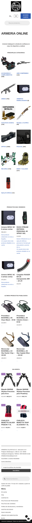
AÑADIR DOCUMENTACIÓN (9, 515)
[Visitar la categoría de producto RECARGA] (8, 161)
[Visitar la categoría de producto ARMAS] (8, 91)
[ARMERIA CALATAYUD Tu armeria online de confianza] (16, 6)
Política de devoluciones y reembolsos (12, 506)
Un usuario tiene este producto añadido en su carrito (8, 243)
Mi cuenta (4, 492)
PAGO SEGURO (6, 512)
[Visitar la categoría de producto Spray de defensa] (8, 185)
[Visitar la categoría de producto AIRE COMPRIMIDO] (24, 66)
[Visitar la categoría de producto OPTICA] (8, 139)
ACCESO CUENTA (25, 16)
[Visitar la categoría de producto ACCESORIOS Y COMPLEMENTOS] (8, 67)
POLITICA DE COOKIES (8, 503)
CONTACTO (4, 498)
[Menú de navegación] (16, 16)
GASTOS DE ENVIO (7, 509)
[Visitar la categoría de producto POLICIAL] (24, 139)
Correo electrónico (6, 461)
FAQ (2, 495)
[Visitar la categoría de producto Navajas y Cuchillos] (24, 116)
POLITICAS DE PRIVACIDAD (9, 500)
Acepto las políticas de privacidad (11, 467)
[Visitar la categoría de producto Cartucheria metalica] (8, 116)
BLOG (3, 518)
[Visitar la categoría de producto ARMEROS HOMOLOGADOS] (24, 92)
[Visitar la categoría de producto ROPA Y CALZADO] (24, 162)
